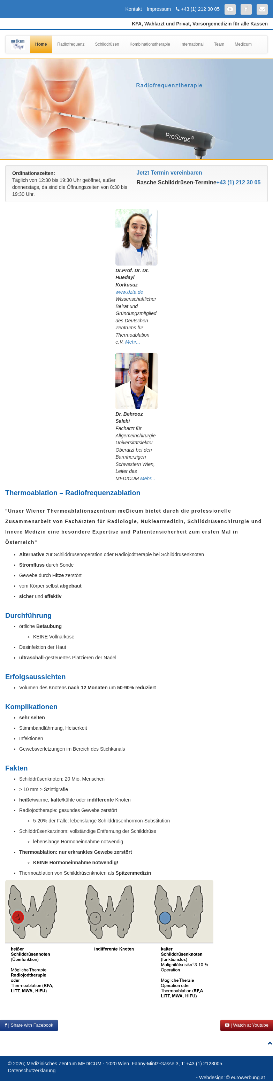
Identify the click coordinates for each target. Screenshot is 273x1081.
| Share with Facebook (29, 1025)
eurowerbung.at (248, 1077)
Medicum (243, 44)
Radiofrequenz (70, 44)
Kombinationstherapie (150, 44)
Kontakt (133, 9)
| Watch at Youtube (246, 1025)
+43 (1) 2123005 (204, 1063)
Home (41, 44)
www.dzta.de (129, 292)
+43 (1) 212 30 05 (200, 9)
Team (219, 44)
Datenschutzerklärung (31, 1070)
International (192, 44)
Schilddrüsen (107, 44)
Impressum (159, 9)
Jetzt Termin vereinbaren (169, 173)
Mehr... (132, 342)
